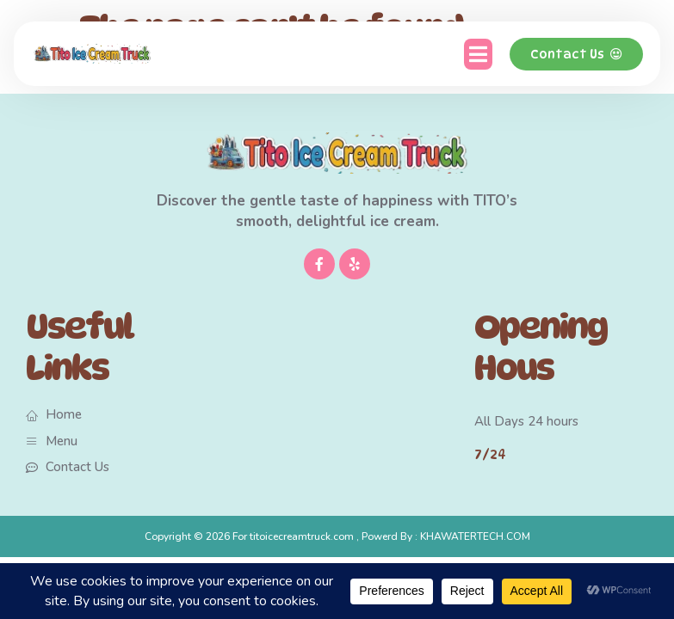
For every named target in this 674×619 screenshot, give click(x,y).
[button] (478, 54)
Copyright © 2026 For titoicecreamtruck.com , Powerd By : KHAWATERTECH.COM (337, 536)
